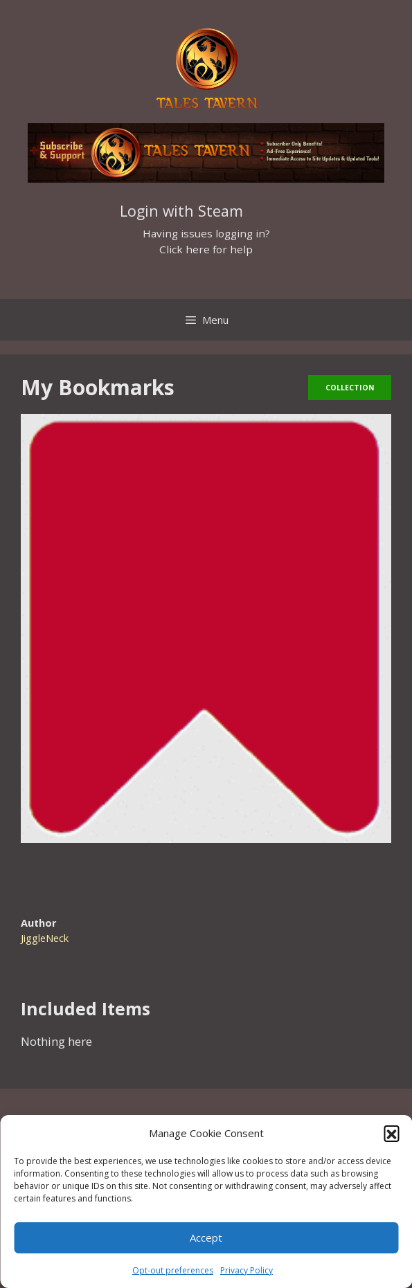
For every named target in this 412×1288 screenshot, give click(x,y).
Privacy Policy (246, 1270)
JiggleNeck (45, 938)
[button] (391, 1133)
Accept (206, 1237)
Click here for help (206, 249)
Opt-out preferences (172, 1270)
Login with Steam (181, 211)
